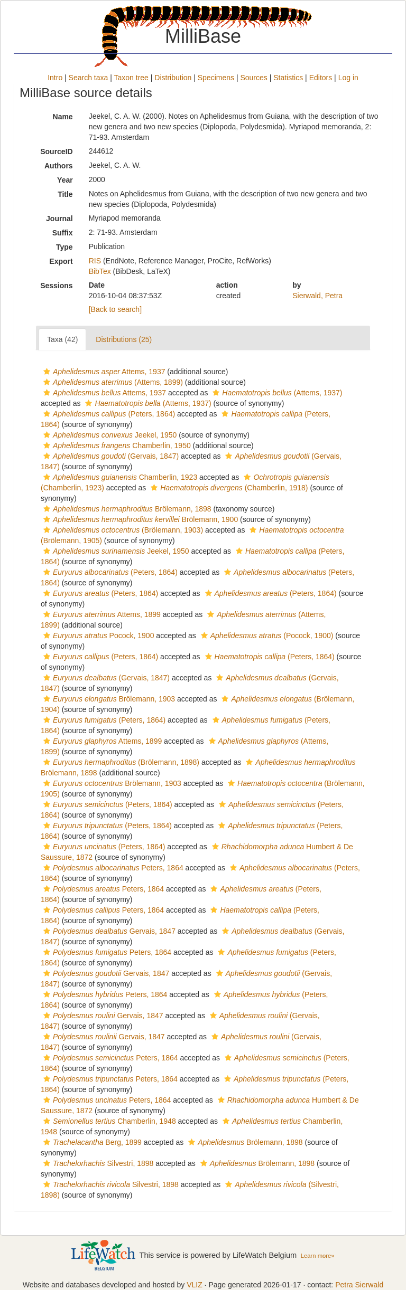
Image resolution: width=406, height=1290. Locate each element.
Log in (348, 77)
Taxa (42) (62, 339)
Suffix (62, 233)
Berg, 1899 (91, 1142)
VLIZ (194, 1284)
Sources (253, 77)
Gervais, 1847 (108, 931)
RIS (95, 261)
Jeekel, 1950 (109, 435)
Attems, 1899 (101, 614)
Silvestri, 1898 (97, 1163)
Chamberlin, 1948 (108, 1121)
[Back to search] (115, 309)
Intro (55, 77)
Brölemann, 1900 (139, 519)
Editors (321, 77)
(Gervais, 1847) (110, 456)
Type (64, 247)
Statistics (288, 77)
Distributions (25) (124, 339)
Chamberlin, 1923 (119, 477)
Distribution (172, 77)
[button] (47, 371)
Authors (58, 166)
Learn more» (318, 1256)
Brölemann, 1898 (126, 509)
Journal (59, 218)
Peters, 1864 (112, 868)
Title (65, 194)
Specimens (216, 77)
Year (65, 180)
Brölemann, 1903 (108, 699)
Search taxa (88, 77)
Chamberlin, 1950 (116, 445)
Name (63, 116)
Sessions (56, 285)
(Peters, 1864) (108, 414)
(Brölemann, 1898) (120, 762)
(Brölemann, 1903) (122, 530)
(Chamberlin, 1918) (228, 487)
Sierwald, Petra (317, 295)
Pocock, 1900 (97, 635)
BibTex (100, 271)
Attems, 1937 (103, 371)
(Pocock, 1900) (266, 635)
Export (60, 261)
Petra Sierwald (359, 1284)
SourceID (56, 151)
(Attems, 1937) (276, 392)
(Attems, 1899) (112, 382)
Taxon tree (131, 77)
